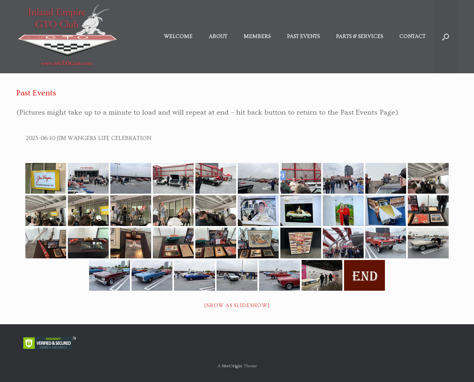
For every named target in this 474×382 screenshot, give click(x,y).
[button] (446, 36)
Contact (412, 36)
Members (257, 36)
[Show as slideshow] (236, 305)
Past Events (303, 36)
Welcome (178, 36)
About (218, 36)
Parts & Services (359, 36)
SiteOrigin (232, 365)
